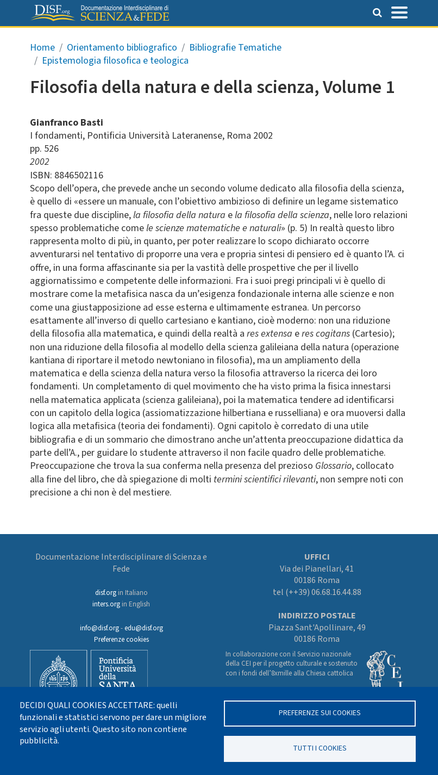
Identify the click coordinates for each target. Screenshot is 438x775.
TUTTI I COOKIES (320, 748)
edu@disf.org (143, 628)
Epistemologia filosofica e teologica (115, 60)
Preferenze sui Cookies (320, 713)
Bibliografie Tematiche (235, 47)
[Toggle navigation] (399, 11)
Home (42, 47)
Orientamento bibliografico (122, 47)
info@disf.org (99, 628)
